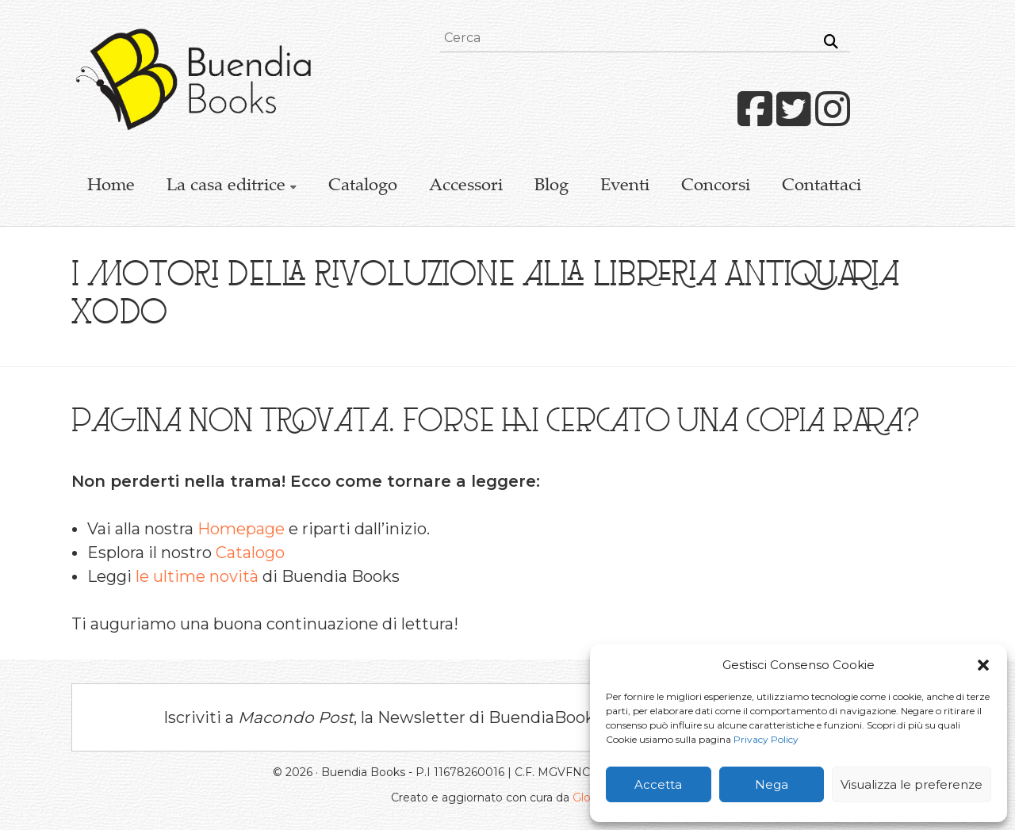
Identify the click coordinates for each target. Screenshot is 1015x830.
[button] (983, 665)
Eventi (624, 186)
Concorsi (715, 186)
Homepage (241, 528)
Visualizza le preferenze (911, 784)
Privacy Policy (766, 739)
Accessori (466, 186)
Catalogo (362, 186)
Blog (551, 186)
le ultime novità (197, 576)
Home (111, 186)
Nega (771, 784)
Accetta (658, 784)
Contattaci (821, 186)
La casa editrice (226, 186)
